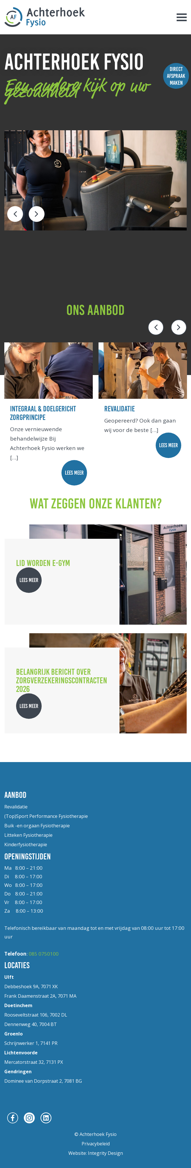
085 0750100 (44, 953)
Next (37, 214)
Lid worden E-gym (43, 563)
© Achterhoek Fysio (95, 1134)
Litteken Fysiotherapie (28, 835)
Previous (15, 214)
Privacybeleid (96, 1144)
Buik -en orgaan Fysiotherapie (37, 825)
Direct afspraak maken (176, 76)
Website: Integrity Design (95, 1153)
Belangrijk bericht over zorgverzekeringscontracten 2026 (61, 680)
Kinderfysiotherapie (25, 844)
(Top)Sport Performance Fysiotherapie (46, 816)
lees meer (74, 472)
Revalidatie (16, 807)
